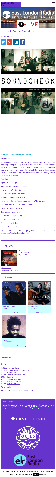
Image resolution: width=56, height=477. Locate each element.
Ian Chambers (9, 47)
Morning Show (13, 368)
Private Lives (11, 372)
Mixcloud (28, 154)
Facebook (5, 271)
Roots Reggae (12, 377)
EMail (16, 271)
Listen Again (6, 31)
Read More (43, 474)
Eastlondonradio (19, 154)
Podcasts (17, 31)
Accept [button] (36, 474)
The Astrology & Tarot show (18, 370)
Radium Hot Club (13, 384)
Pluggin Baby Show (14, 379)
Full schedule (6, 387)
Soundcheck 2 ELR (6, 154)
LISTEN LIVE (6, 268)
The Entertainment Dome (16, 375)
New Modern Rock (14, 381)
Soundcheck (28, 31)
